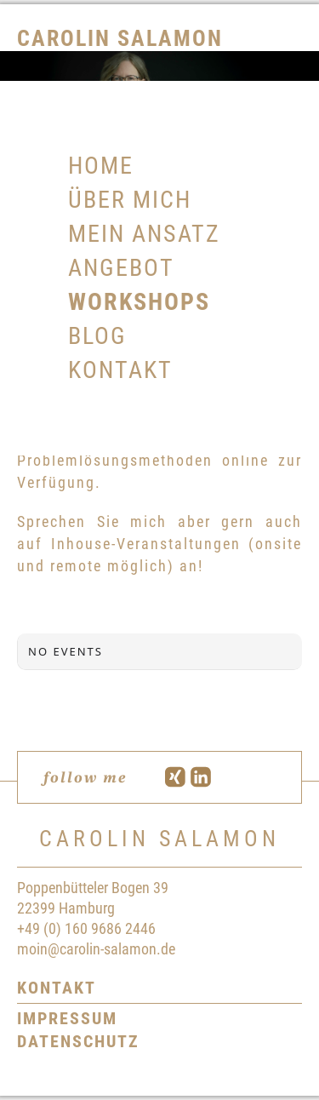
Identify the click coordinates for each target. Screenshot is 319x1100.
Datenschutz (78, 1041)
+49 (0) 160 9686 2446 (86, 928)
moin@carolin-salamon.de (96, 949)
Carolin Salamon (120, 38)
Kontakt (56, 987)
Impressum (67, 1018)
